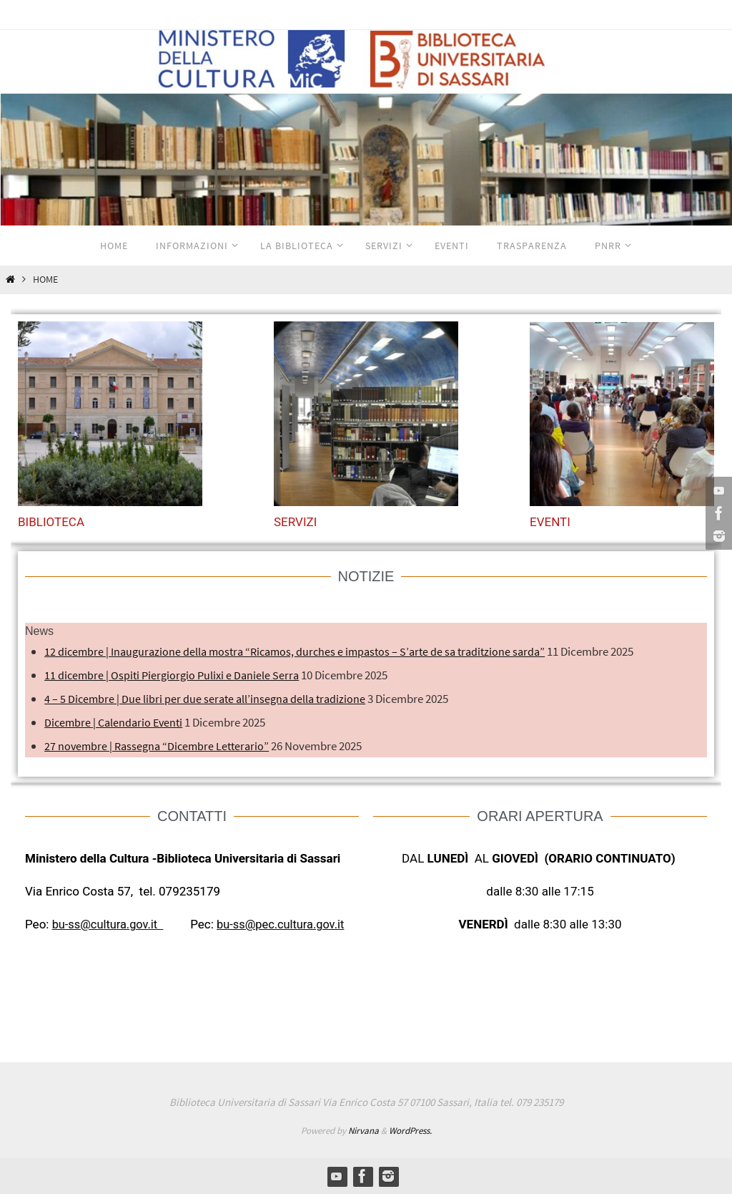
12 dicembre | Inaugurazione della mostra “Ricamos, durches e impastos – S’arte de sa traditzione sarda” (303, 651)
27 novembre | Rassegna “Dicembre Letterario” (160, 746)
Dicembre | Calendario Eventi (116, 722)
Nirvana (363, 1131)
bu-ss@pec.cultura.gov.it (288, 924)
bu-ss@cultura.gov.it (110, 924)
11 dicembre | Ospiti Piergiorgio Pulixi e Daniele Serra (175, 675)
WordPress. (410, 1131)
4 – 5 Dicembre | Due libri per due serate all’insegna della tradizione (208, 699)
